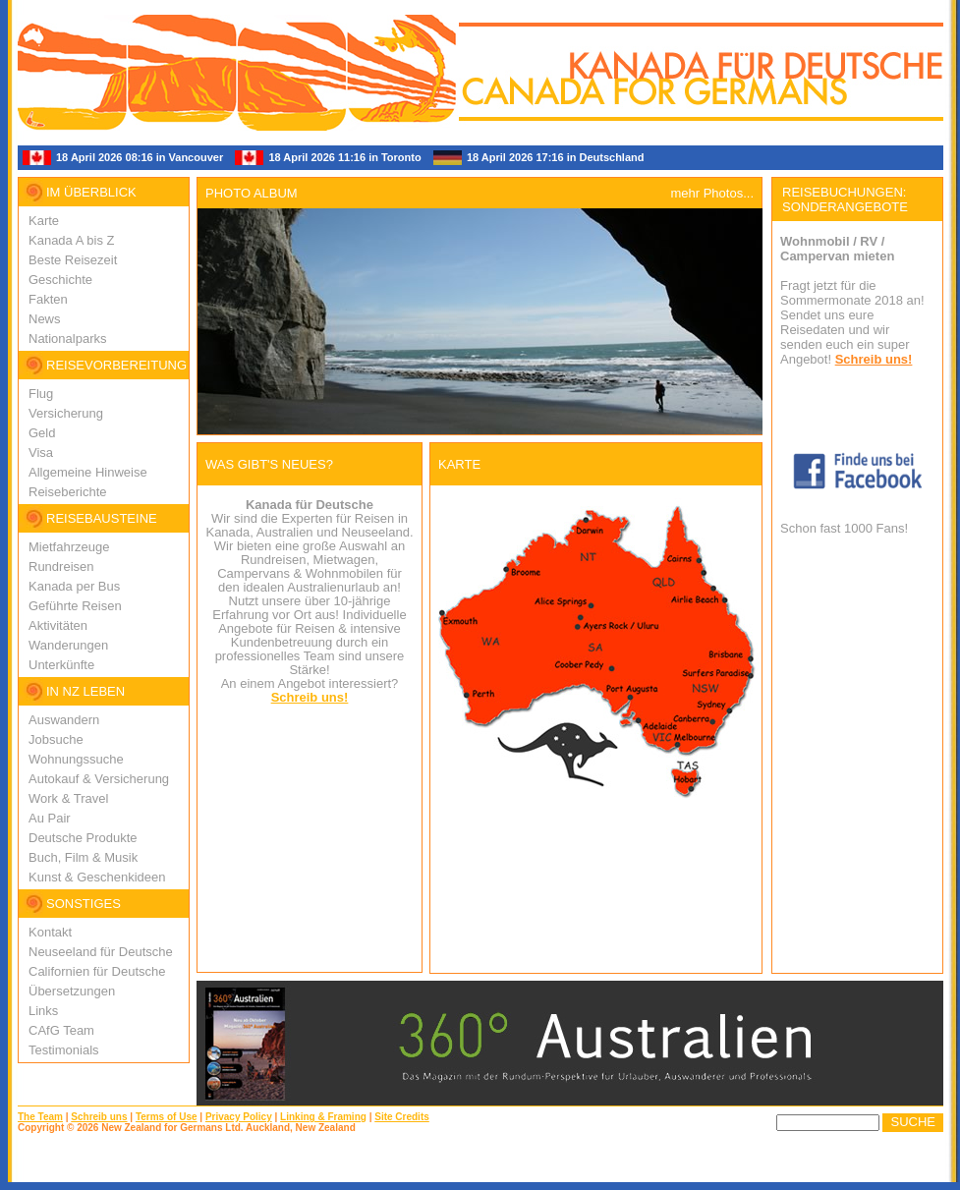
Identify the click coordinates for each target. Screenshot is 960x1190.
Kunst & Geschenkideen (96, 877)
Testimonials (63, 1050)
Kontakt (50, 932)
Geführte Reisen (75, 605)
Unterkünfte (61, 664)
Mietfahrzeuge (68, 546)
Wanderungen (68, 645)
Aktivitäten (57, 625)
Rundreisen (61, 566)
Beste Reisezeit (72, 260)
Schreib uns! (310, 697)
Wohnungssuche (76, 759)
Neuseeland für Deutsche (100, 951)
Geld (41, 432)
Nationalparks (67, 338)
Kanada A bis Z (71, 240)
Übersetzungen (71, 991)
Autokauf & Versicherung (98, 778)
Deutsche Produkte (83, 837)
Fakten (48, 299)
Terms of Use (167, 1116)
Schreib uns (99, 1116)
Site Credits (401, 1116)
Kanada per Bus (74, 586)
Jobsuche (56, 739)
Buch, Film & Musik (83, 857)
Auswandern (63, 719)
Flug (40, 393)
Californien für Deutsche (96, 971)
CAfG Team (61, 1030)
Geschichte (60, 279)
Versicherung (65, 413)
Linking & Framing (323, 1116)
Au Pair (49, 818)
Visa (40, 452)
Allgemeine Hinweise (87, 472)
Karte (43, 220)
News (44, 319)
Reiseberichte (67, 491)
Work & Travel (68, 798)
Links (43, 1010)
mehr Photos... (712, 193)
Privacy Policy (238, 1116)
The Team (40, 1116)
